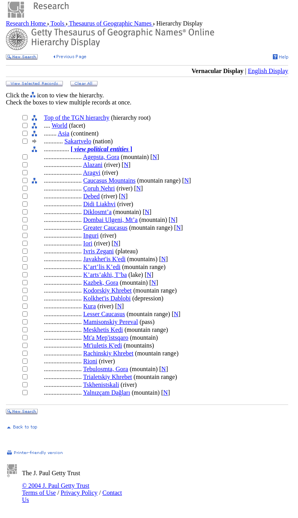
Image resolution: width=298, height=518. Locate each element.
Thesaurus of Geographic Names (110, 23)
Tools (57, 23)
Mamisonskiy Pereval (110, 321)
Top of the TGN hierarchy (77, 117)
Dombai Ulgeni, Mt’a (110, 219)
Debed (91, 196)
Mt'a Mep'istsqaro (106, 337)
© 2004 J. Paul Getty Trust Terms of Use (55, 489)
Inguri (91, 235)
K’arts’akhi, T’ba (105, 274)
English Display (268, 71)
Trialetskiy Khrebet (107, 376)
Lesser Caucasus (104, 314)
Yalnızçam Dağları (106, 392)
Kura (89, 306)
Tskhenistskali (101, 384)
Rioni (90, 361)
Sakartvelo (77, 141)
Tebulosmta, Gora (105, 369)
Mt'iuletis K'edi (102, 345)
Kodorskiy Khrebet (107, 290)
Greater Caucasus (105, 227)
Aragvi (91, 172)
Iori (87, 243)
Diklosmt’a (97, 212)
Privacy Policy (79, 492)
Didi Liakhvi (99, 204)
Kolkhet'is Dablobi (107, 298)
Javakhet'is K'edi (104, 259)
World (60, 125)
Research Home (27, 23)
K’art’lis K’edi (102, 267)
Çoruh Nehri (99, 188)
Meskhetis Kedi (103, 329)
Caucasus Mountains (109, 180)
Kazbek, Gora (100, 282)
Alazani (93, 164)
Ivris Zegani (98, 251)
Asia (63, 133)
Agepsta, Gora (101, 157)
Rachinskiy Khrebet (108, 353)
